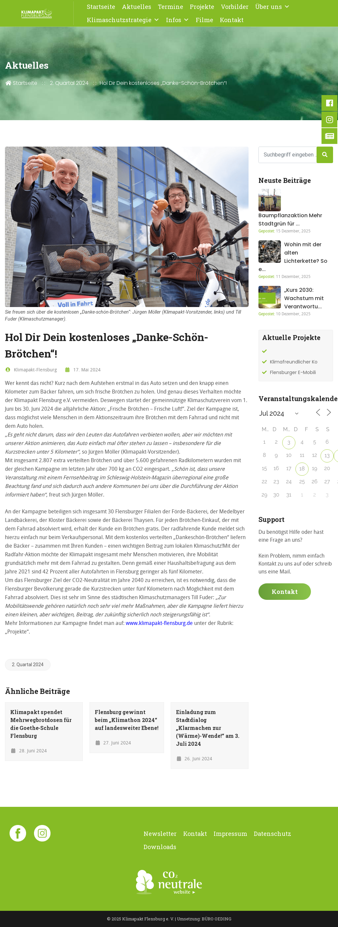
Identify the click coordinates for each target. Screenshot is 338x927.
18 (302, 468)
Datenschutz (272, 834)
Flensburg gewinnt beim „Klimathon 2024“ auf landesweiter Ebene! (126, 719)
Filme (204, 20)
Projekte (202, 7)
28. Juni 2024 (28, 750)
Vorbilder (235, 7)
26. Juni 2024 (194, 758)
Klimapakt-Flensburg (31, 369)
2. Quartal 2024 (69, 83)
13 (326, 455)
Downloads (160, 847)
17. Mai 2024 (83, 369)
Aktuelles (136, 7)
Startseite (101, 7)
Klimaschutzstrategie (123, 19)
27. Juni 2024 (113, 742)
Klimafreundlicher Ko (294, 362)
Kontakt (232, 20)
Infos (177, 19)
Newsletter (160, 834)
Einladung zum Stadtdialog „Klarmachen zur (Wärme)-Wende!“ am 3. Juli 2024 (207, 727)
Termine (170, 7)
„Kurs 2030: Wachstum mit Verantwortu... (304, 298)
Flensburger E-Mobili (293, 372)
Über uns (272, 6)
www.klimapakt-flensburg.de (159, 623)
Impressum (230, 834)
